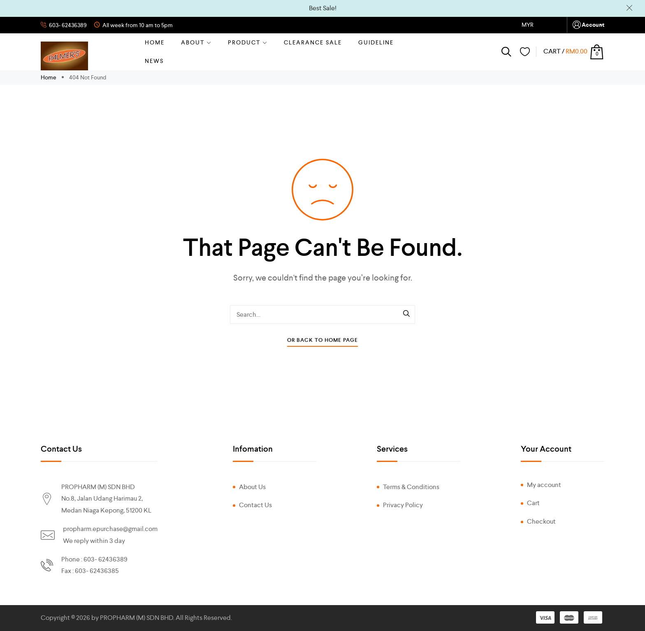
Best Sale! (322, 8)
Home (155, 42)
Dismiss (629, 8)
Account (587, 25)
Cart (533, 503)
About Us (252, 487)
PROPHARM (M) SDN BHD (136, 617)
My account (544, 484)
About (196, 42)
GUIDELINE (376, 42)
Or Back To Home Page (322, 339)
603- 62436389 (67, 25)
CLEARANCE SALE (313, 42)
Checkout (541, 521)
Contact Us (255, 505)
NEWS (154, 61)
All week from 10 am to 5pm (137, 25)
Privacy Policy (403, 505)
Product (247, 42)
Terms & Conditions (411, 487)
